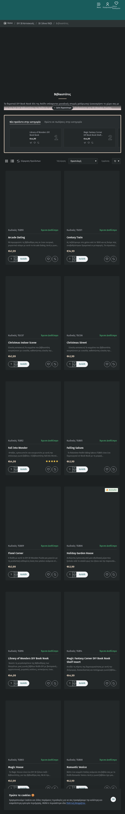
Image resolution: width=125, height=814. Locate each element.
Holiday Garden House (80, 553)
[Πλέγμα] (6, 161)
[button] (31, 142)
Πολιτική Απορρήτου (76, 803)
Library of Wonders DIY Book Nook (40, 133)
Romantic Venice (77, 767)
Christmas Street (77, 342)
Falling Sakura (75, 447)
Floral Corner (15, 553)
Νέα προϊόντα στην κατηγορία (25, 122)
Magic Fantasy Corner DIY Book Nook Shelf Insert (93, 134)
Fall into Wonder (18, 447)
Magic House (15, 767)
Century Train (75, 237)
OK (113, 799)
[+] (16, 257)
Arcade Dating (16, 237)
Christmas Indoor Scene (22, 342)
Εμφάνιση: (106, 161)
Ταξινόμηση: (61, 161)
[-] (16, 260)
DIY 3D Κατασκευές (25, 23)
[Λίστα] (12, 161)
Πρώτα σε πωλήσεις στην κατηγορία (63, 122)
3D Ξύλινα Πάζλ (45, 23)
